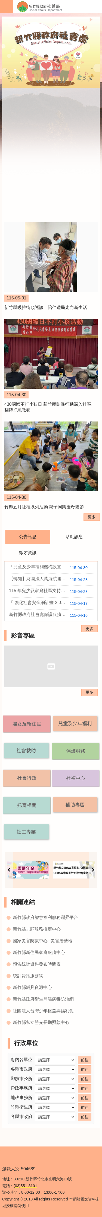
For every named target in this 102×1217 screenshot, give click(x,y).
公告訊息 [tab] (27, 536)
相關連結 (23, 902)
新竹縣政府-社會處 (57, 6)
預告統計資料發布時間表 (37, 964)
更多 (91, 517)
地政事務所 (21, 1097)
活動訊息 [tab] (74, 536)
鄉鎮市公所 (21, 1078)
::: (4, 14)
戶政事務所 (21, 1088)
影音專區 (23, 635)
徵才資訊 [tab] (27, 552)
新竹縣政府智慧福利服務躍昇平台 (45, 917)
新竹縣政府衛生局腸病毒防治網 (43, 999)
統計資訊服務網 (28, 975)
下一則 (93, 870)
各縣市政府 (21, 1069)
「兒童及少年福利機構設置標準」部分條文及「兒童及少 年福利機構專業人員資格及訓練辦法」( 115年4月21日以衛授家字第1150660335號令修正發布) (52, 567)
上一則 (9, 870)
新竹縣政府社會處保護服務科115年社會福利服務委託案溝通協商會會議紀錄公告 (52, 615)
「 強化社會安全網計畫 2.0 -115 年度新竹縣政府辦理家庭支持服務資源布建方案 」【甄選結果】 (52, 603)
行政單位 (26, 1043)
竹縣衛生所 (21, 1107)
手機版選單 (6, 6)
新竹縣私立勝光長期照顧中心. (41, 1022)
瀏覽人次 (11, 1169)
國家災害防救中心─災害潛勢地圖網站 (47, 940)
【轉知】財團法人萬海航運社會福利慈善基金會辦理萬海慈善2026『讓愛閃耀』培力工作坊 (52, 579)
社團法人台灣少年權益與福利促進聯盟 (47, 1010)
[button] (26, 723)
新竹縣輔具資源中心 (32, 987)
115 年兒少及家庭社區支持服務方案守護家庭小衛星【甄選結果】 (52, 591)
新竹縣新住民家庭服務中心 (39, 952)
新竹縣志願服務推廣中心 (37, 929)
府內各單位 (21, 1059)
